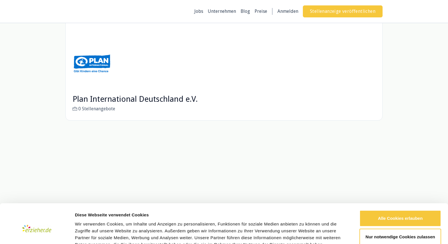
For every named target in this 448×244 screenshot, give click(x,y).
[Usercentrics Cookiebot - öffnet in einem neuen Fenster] (37, 233)
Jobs (198, 11)
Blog (245, 11)
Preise (261, 11)
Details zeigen (89, 232)
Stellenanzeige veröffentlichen (342, 11)
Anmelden (287, 11)
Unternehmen (222, 11)
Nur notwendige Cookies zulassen (400, 209)
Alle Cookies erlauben (400, 190)
